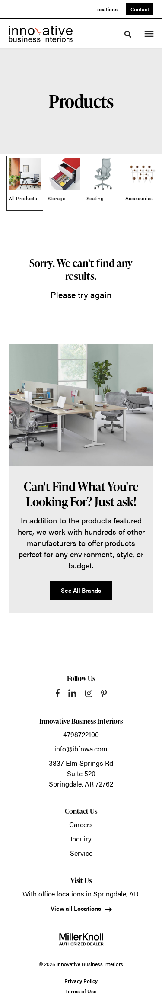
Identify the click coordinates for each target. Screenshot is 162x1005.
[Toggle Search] (127, 34)
